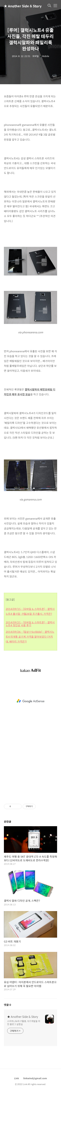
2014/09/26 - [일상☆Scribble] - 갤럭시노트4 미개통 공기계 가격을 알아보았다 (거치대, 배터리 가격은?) (30, 669)
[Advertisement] (30, 107)
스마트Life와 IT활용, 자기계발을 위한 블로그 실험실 (23, 1055)
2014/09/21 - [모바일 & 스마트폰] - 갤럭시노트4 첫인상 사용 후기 (30, 656)
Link (16, 1110)
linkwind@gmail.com (35, 1110)
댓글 (7, 1037)
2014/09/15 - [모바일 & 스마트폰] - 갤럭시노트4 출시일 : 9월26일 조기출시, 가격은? (30, 643)
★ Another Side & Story (20, 6)
